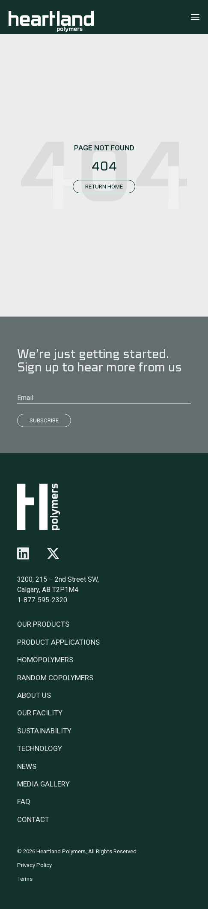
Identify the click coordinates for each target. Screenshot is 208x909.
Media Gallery (43, 784)
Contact (33, 819)
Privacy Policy (34, 865)
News (26, 766)
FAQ (23, 801)
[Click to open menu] (195, 17)
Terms (25, 879)
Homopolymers (45, 659)
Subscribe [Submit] (44, 420)
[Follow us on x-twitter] (53, 554)
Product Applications (58, 642)
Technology (39, 748)
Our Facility (39, 713)
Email (25, 398)
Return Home (104, 186)
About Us (34, 695)
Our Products (43, 624)
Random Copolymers (55, 677)
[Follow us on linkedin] (23, 554)
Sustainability (44, 731)
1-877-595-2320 (42, 600)
